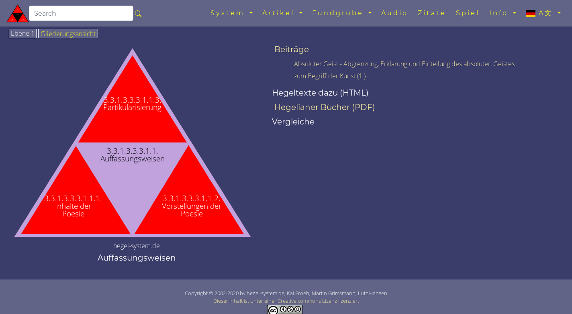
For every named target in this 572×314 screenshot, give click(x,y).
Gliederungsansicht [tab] (68, 34)
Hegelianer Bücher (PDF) (324, 107)
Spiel (468, 13)
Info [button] (500, 13)
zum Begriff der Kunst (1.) (330, 75)
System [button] (229, 13)
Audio (394, 13)
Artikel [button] (280, 13)
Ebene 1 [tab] (23, 33)
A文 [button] (541, 13)
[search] (81, 13)
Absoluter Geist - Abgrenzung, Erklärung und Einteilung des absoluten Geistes (404, 63)
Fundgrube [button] (339, 13)
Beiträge (291, 49)
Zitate (432, 13)
